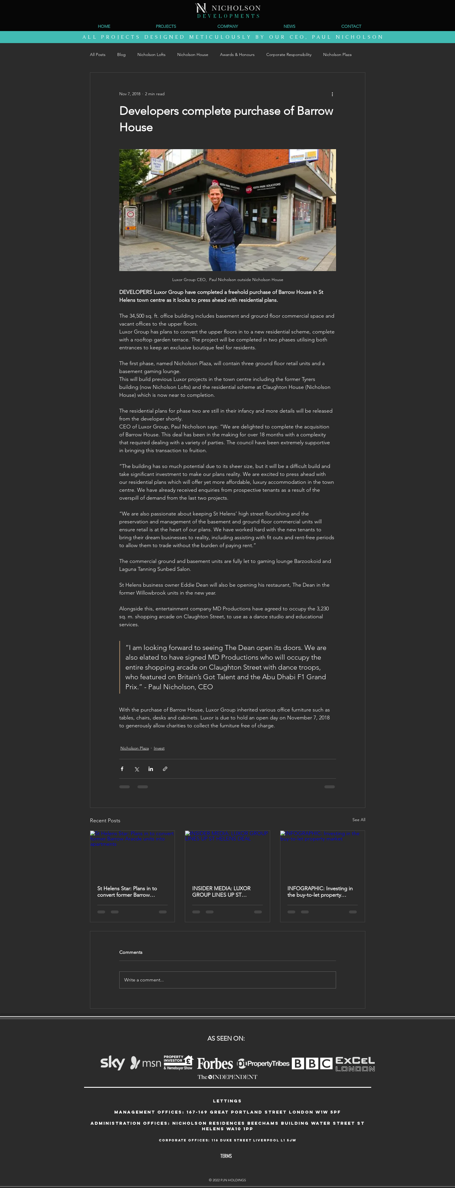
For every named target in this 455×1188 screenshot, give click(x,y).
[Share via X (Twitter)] (136, 769)
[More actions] (332, 93)
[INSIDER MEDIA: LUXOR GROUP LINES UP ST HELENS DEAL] (227, 854)
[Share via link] (165, 769)
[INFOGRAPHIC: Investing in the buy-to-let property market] (322, 854)
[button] (228, 26)
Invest (159, 748)
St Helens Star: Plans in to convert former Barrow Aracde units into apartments (131, 891)
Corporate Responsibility (288, 54)
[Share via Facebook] (122, 769)
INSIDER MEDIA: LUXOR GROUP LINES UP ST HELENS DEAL (221, 891)
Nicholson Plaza (337, 54)
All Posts (97, 54)
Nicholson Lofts (151, 54)
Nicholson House (192, 54)
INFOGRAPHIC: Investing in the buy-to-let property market (320, 891)
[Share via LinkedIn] (151, 769)
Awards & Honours (237, 54)
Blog (121, 54)
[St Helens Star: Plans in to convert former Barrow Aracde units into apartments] (132, 854)
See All (358, 819)
